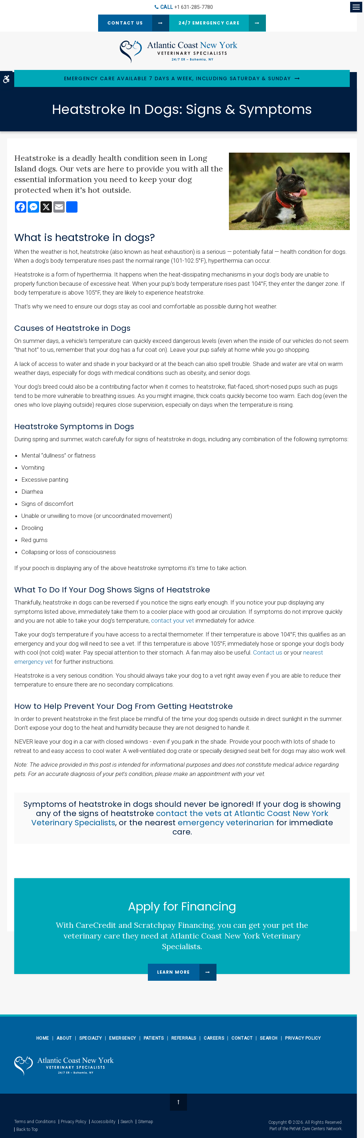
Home (42, 1038)
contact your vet (172, 620)
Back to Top (27, 1129)
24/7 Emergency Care (209, 23)
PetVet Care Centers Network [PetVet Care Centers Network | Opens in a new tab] (315, 1128)
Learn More (173, 972)
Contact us (267, 652)
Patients (154, 1038)
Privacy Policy (303, 1038)
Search (269, 1038)
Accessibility (103, 1121)
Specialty (90, 1038)
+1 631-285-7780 (193, 7)
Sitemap (145, 1121)
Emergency (122, 1038)
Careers (214, 1038)
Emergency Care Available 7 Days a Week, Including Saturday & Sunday (177, 78)
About (64, 1038)
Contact (241, 1038)
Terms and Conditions (35, 1121)
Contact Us (125, 23)
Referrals (183, 1038)
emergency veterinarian (226, 822)
